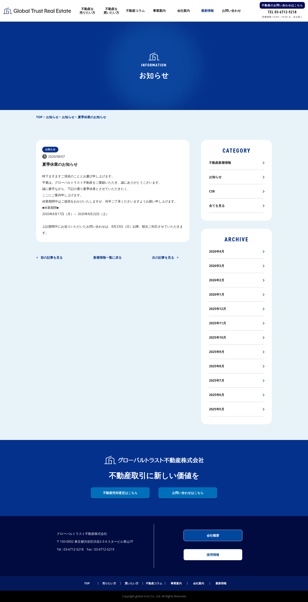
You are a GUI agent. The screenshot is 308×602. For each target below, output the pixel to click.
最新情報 (220, 583)
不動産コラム (154, 583)
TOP (87, 583)
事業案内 (176, 583)
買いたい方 (131, 583)
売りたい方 (109, 583)
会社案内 (198, 583)
